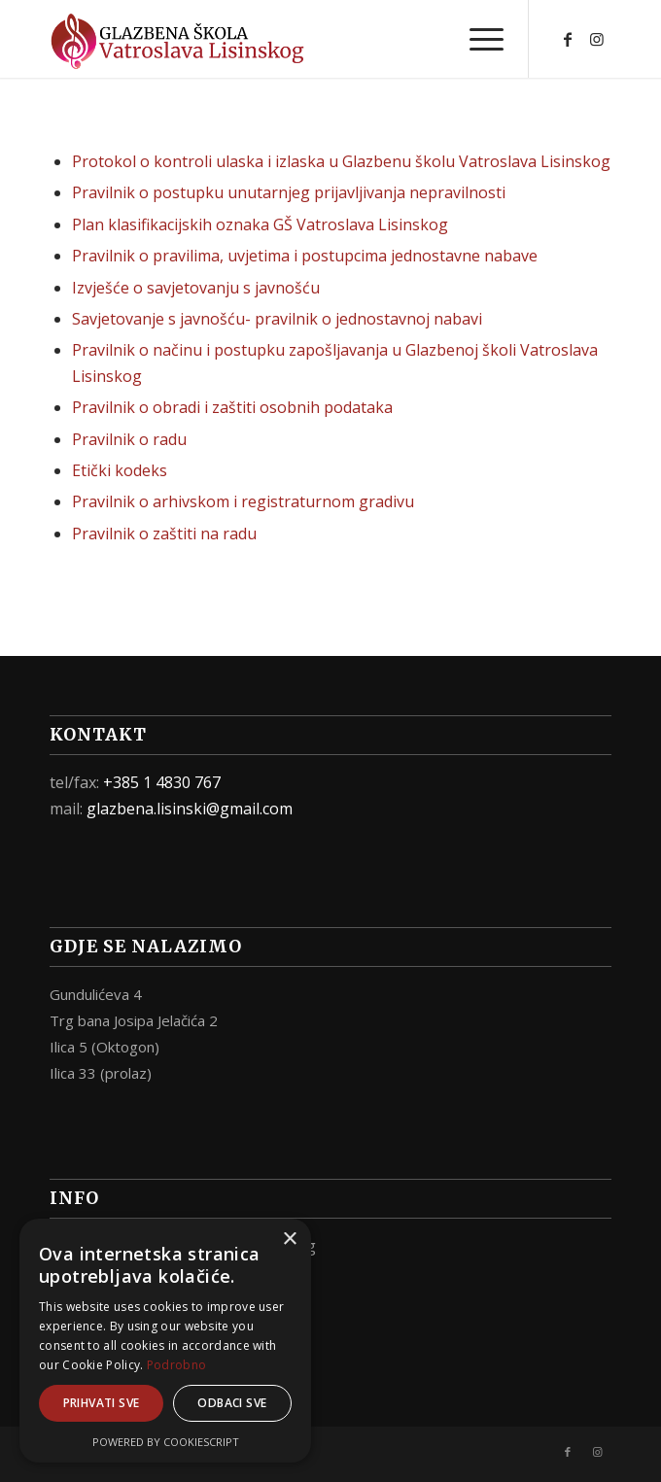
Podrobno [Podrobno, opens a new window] (176, 1365)
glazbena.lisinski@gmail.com (190, 808)
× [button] (289, 1239)
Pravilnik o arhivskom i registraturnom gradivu (243, 501)
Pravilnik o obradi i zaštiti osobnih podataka (232, 407)
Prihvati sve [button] (101, 1403)
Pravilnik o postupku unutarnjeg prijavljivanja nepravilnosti (288, 192)
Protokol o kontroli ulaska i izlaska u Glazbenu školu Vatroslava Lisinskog (341, 161)
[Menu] (477, 39)
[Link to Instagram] (596, 38)
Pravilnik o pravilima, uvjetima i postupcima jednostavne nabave (305, 255)
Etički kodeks (119, 470)
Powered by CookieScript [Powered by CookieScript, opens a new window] (165, 1441)
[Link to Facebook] (567, 38)
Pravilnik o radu (129, 439)
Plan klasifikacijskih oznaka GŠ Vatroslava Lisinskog (260, 224)
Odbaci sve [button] (231, 1403)
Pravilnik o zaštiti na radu (164, 533)
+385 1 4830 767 (162, 782)
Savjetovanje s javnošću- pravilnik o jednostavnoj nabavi (277, 318)
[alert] (165, 1341)
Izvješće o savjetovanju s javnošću (196, 287)
